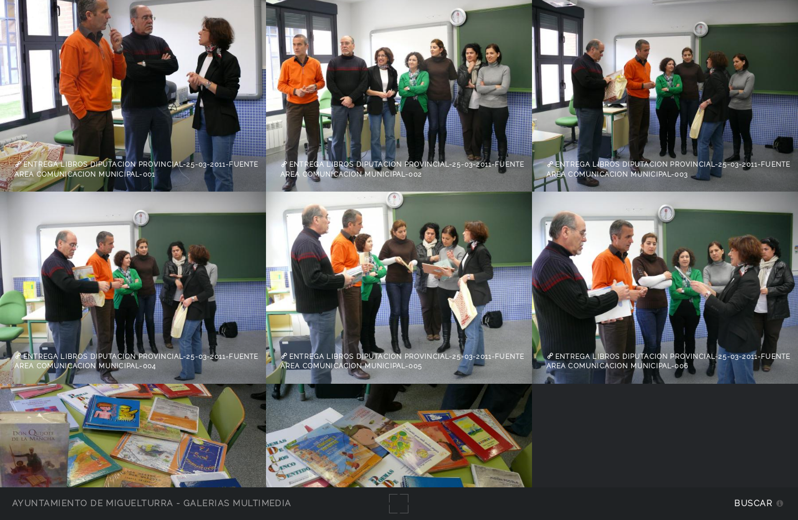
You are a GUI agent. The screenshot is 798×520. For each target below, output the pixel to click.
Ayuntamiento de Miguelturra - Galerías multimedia (151, 503)
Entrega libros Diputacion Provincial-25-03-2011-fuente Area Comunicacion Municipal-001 (136, 169)
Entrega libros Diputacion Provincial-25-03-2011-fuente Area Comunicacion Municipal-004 (136, 361)
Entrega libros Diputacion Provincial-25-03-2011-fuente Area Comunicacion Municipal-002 (402, 169)
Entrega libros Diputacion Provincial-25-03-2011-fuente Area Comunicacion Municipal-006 (668, 361)
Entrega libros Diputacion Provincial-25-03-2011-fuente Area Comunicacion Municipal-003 (668, 169)
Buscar (753, 503)
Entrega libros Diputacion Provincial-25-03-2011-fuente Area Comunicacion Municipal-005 (402, 361)
